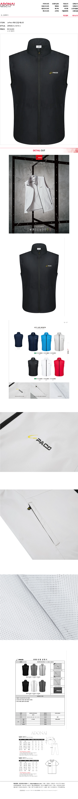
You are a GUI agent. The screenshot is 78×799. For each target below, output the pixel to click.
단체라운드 (52, 795)
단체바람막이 (43, 793)
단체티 (7, 793)
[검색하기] (9, 15)
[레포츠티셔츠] (44, 8)
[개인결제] (63, 15)
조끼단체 (20, 795)
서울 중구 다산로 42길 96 (20, 787)
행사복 (55, 795)
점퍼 (52, 793)
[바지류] (63, 8)
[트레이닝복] (54, 4)
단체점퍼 (55, 793)
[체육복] (54, 6)
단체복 (4, 793)
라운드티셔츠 (47, 795)
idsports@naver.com (36, 783)
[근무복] (54, 11)
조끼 (22, 793)
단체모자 (35, 793)
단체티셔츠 (10, 793)
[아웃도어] (63, 4)
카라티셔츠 (27, 795)
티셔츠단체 (16, 795)
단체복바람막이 (48, 793)
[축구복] (54, 8)
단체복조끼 (29, 793)
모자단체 (23, 795)
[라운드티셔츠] (44, 6)
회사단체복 (12, 795)
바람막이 (38, 793)
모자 (32, 793)
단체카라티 (32, 795)
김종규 (48, 783)
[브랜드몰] (73, 11)
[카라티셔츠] (44, 4)
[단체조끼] (73, 4)
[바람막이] (63, 6)
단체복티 (19, 793)
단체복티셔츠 (15, 793)
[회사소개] (73, 15)
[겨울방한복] (63, 11)
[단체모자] (73, 6)
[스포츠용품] (73, 8)
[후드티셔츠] (44, 11)
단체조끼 (25, 793)
